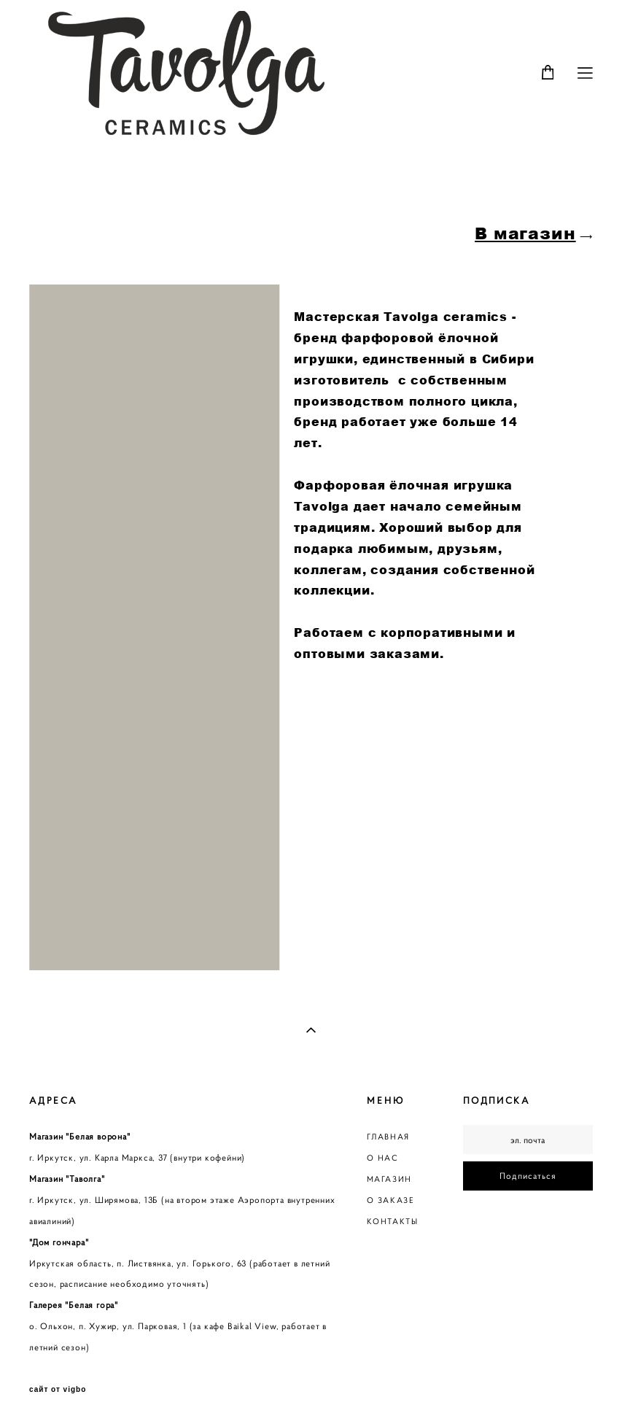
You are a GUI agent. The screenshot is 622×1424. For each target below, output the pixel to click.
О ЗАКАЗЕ (391, 1200)
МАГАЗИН (389, 1179)
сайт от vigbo (57, 1389)
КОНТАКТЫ (393, 1221)
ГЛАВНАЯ (388, 1136)
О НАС (383, 1158)
